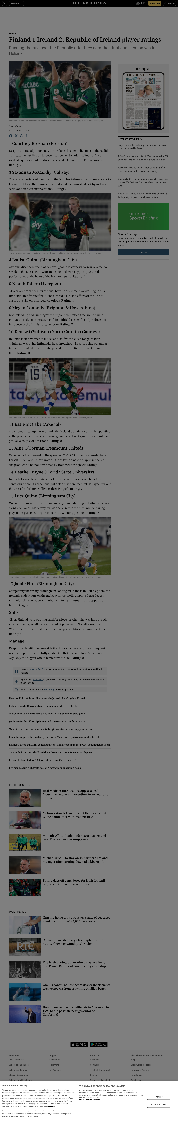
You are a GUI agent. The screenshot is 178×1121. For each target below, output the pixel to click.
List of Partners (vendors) (90, 1100)
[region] (89, 1101)
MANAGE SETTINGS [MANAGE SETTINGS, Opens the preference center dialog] (158, 1105)
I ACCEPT (158, 1097)
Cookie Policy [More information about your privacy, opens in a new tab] (49, 1106)
